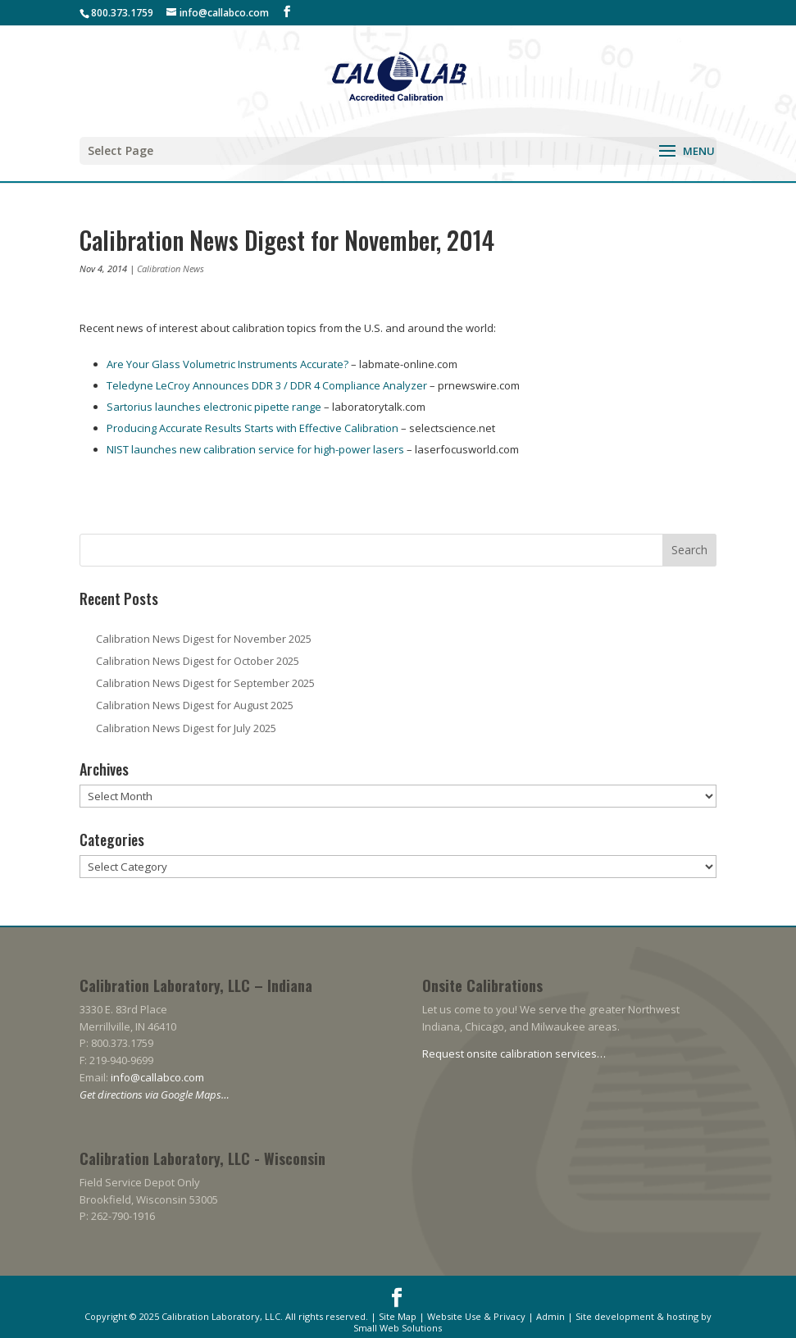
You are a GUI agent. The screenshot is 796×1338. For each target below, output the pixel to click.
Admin (550, 1316)
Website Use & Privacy (476, 1316)
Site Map (397, 1316)
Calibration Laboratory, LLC (220, 1316)
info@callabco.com (157, 1077)
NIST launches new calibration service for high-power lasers (255, 449)
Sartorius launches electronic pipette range (215, 406)
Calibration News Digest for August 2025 (194, 705)
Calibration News (170, 268)
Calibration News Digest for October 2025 (197, 660)
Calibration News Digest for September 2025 (205, 683)
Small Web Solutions (397, 1328)
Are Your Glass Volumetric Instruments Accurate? (227, 364)
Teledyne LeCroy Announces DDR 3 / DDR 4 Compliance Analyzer (267, 385)
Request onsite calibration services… (514, 1053)
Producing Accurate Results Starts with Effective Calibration (252, 428)
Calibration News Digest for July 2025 (186, 728)
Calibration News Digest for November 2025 (204, 638)
